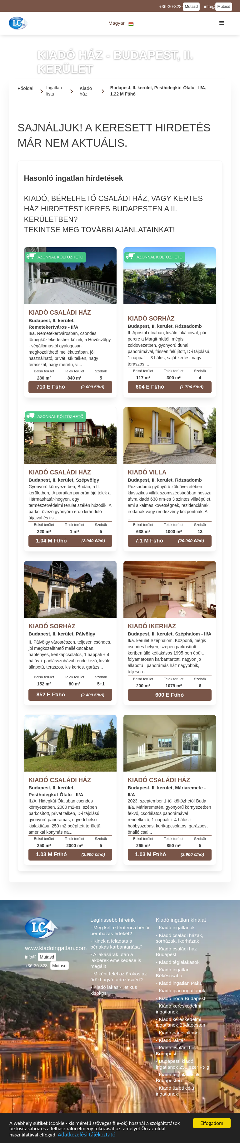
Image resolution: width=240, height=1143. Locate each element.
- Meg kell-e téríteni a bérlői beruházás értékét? (119, 930)
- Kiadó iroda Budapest (180, 998)
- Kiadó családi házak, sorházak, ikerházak (179, 938)
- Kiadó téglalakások (178, 962)
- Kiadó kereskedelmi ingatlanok (178, 1008)
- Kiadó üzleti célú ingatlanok (175, 1090)
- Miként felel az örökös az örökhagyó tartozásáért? (118, 976)
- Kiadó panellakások (178, 1032)
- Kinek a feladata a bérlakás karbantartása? (116, 943)
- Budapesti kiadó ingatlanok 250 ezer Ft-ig (182, 1064)
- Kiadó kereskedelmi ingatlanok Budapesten (180, 1022)
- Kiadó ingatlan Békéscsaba (173, 972)
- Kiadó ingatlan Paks (179, 983)
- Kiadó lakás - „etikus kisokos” (113, 990)
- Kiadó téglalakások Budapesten (178, 1077)
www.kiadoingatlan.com (54, 948)
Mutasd (191, 6)
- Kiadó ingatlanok (175, 927)
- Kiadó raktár (170, 1040)
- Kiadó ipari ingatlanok (180, 990)
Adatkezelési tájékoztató (86, 1135)
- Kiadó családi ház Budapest (176, 951)
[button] (121, 23)
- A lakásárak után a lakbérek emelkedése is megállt (115, 960)
